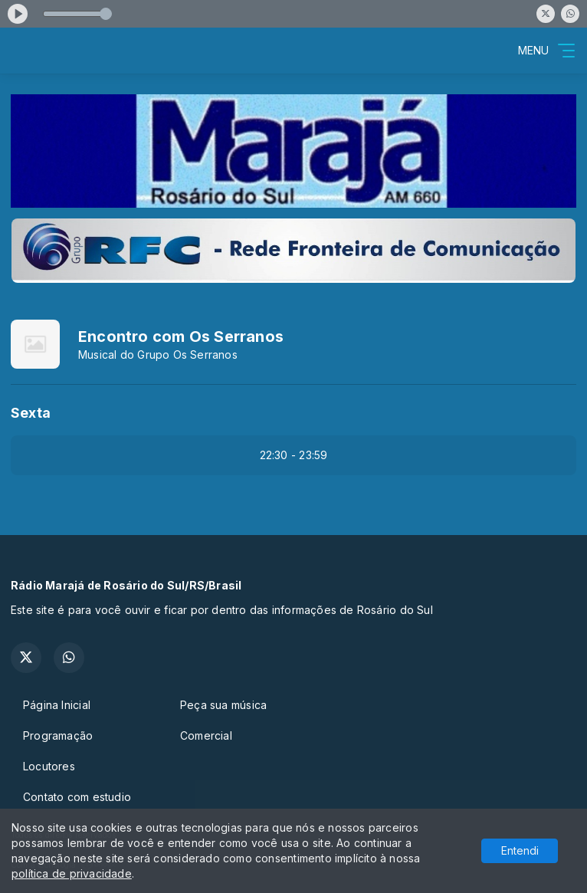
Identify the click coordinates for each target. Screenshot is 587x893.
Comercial (206, 735)
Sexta (31, 413)
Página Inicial (56, 704)
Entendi (520, 850)
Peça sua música (223, 704)
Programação (58, 735)
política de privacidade (71, 873)
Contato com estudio (77, 796)
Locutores (49, 766)
